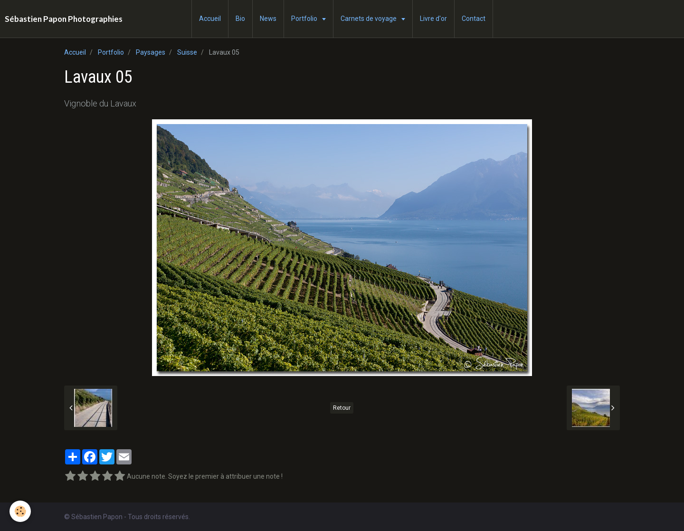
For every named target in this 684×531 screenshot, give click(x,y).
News (268, 18)
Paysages (150, 52)
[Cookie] (20, 511)
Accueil (210, 18)
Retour (342, 408)
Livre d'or (433, 18)
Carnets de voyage (369, 18)
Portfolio (305, 18)
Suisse (187, 52)
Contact (473, 18)
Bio (240, 18)
